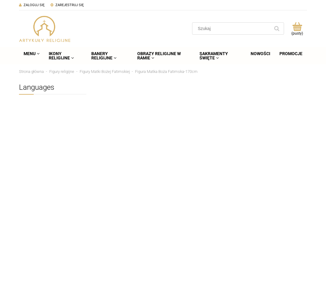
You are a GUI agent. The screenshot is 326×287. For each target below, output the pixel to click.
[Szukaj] (277, 28)
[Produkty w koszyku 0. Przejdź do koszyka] (297, 28)
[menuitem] (31, 53)
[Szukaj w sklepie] (232, 28)
